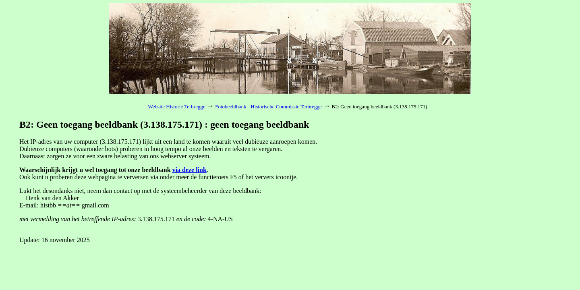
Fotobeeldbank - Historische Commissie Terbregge (268, 107)
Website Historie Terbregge (176, 107)
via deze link (189, 169)
